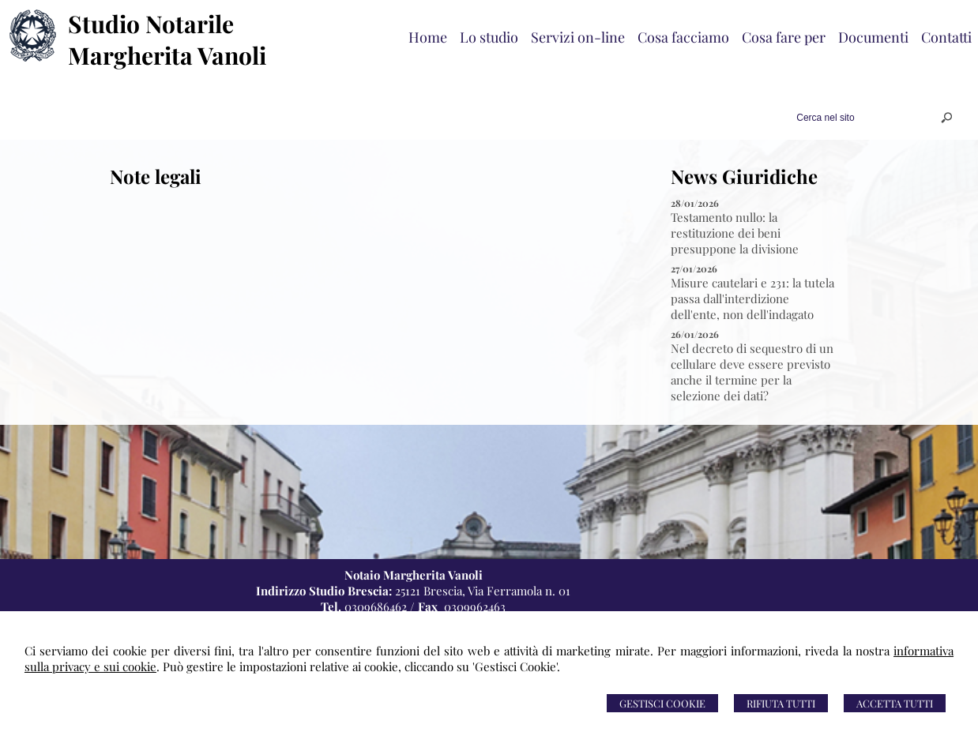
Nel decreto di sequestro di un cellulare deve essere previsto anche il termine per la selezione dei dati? (752, 372)
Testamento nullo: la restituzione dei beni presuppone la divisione (735, 233)
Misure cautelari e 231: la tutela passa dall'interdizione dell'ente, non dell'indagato (752, 298)
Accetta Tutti (894, 703)
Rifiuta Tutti (781, 703)
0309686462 (375, 606)
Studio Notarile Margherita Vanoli (167, 39)
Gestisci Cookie (662, 703)
